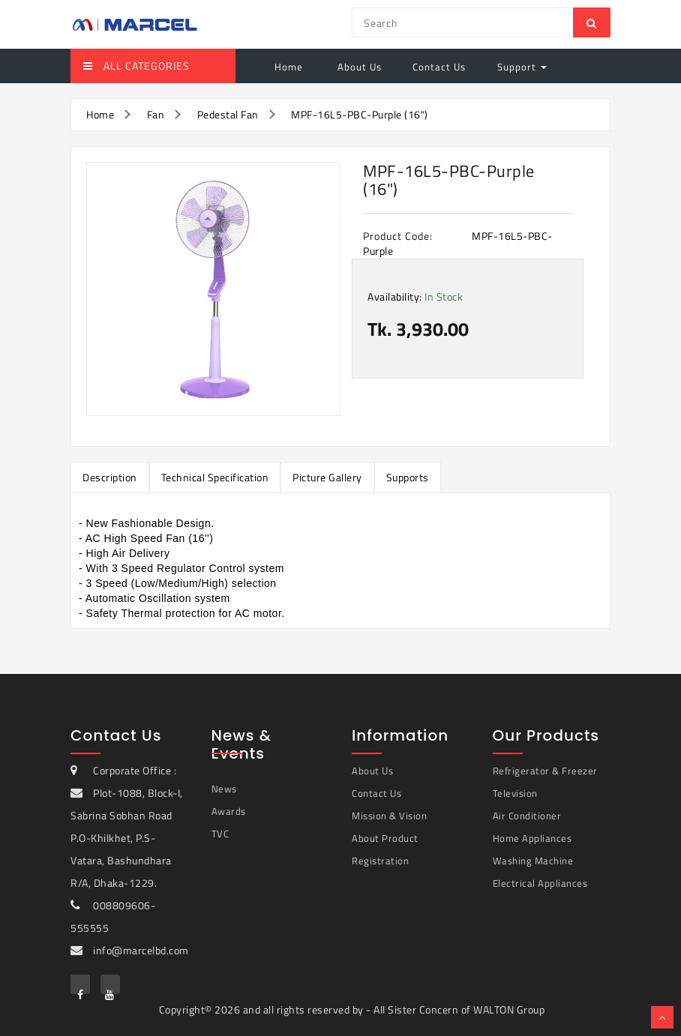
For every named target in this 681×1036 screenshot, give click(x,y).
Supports (407, 477)
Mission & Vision (389, 815)
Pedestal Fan (228, 114)
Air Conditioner (527, 815)
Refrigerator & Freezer (545, 770)
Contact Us (439, 66)
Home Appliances (532, 838)
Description (109, 477)
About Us (358, 66)
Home (288, 66)
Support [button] (522, 66)
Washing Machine (533, 860)
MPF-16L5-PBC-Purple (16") (359, 114)
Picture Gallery (327, 477)
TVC (221, 833)
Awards (229, 811)
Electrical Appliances (540, 883)
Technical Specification (215, 477)
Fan (156, 114)
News (224, 788)
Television (515, 793)
